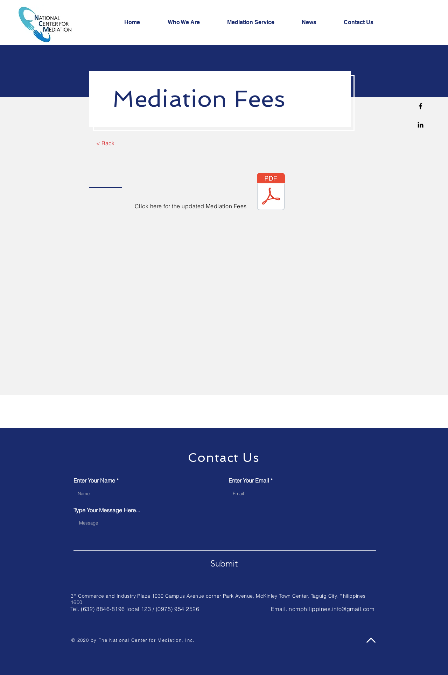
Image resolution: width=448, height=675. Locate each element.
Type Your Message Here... (107, 510)
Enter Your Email (249, 480)
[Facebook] (420, 106)
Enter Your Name (94, 480)
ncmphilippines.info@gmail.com (331, 608)
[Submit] (224, 563)
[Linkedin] (420, 125)
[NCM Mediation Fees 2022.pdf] (271, 192)
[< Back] (105, 143)
